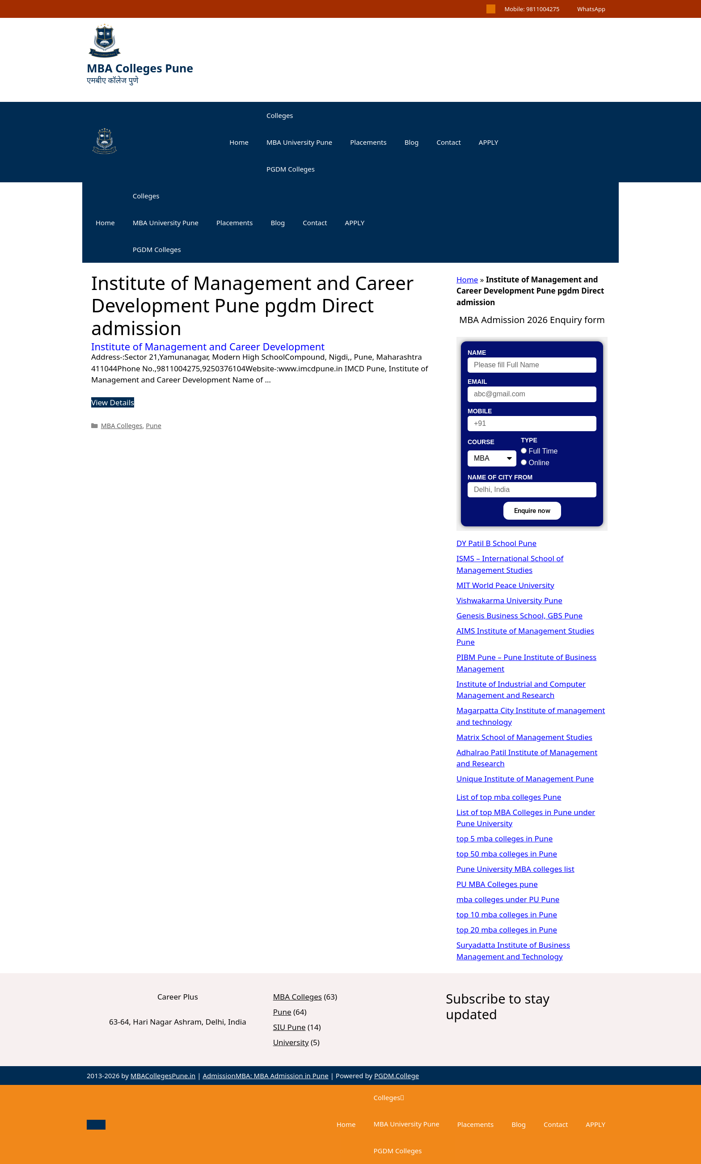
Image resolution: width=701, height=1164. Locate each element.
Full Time (543, 451)
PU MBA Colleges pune (497, 884)
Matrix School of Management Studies (524, 737)
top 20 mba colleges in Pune (506, 929)
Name (477, 352)
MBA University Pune (299, 142)
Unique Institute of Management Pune (525, 778)
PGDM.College (396, 1075)
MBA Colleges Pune (140, 68)
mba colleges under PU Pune (507, 899)
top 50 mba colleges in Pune (506, 854)
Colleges (279, 115)
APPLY (488, 142)
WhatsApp (591, 9)
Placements (368, 142)
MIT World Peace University (505, 585)
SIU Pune (289, 1027)
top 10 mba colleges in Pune (506, 914)
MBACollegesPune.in (163, 1075)
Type (529, 440)
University (291, 1042)
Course (481, 441)
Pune (153, 425)
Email (477, 381)
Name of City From (500, 477)
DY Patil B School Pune (496, 543)
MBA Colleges (122, 425)
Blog (412, 142)
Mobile (480, 411)
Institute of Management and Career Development (208, 346)
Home (239, 142)
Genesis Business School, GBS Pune (519, 615)
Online (539, 462)
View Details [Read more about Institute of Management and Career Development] (112, 402)
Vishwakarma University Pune (509, 600)
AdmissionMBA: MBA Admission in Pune (265, 1075)
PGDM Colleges (290, 168)
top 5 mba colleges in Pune (504, 838)
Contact (449, 142)
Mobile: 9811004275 (531, 9)
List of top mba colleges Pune (508, 797)
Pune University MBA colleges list (515, 869)
